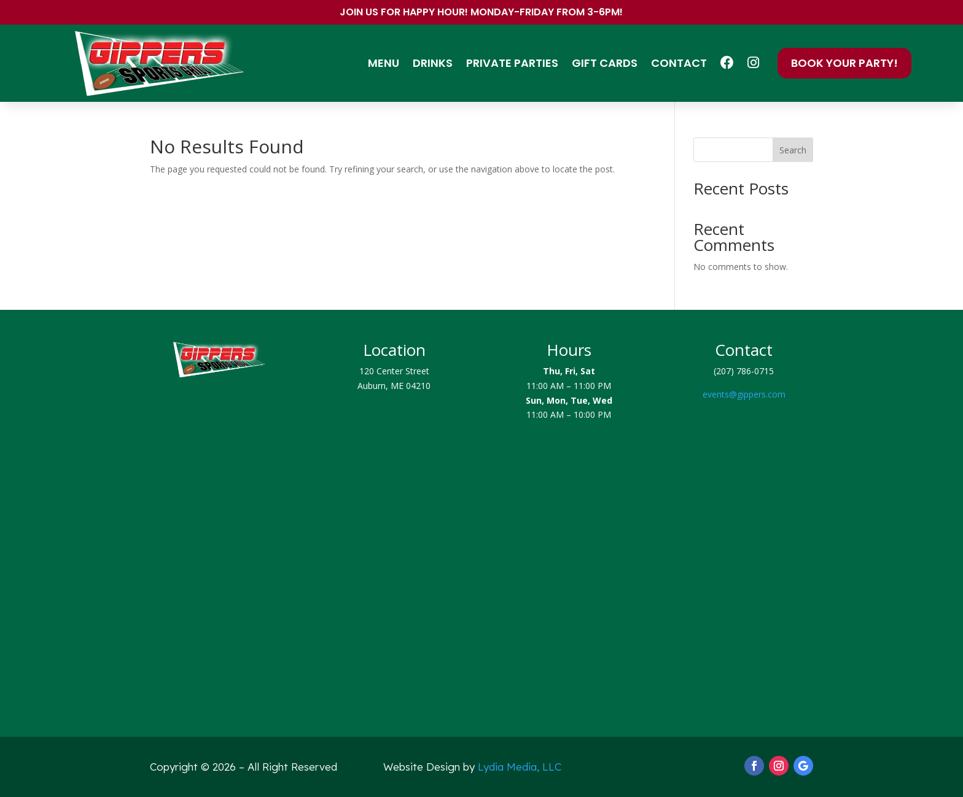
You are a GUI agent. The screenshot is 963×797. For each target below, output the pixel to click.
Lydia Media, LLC (519, 766)
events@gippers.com (744, 394)
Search (792, 150)
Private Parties (512, 63)
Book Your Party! (844, 63)
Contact (679, 63)
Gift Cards (604, 63)
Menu (383, 63)
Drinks (433, 63)
